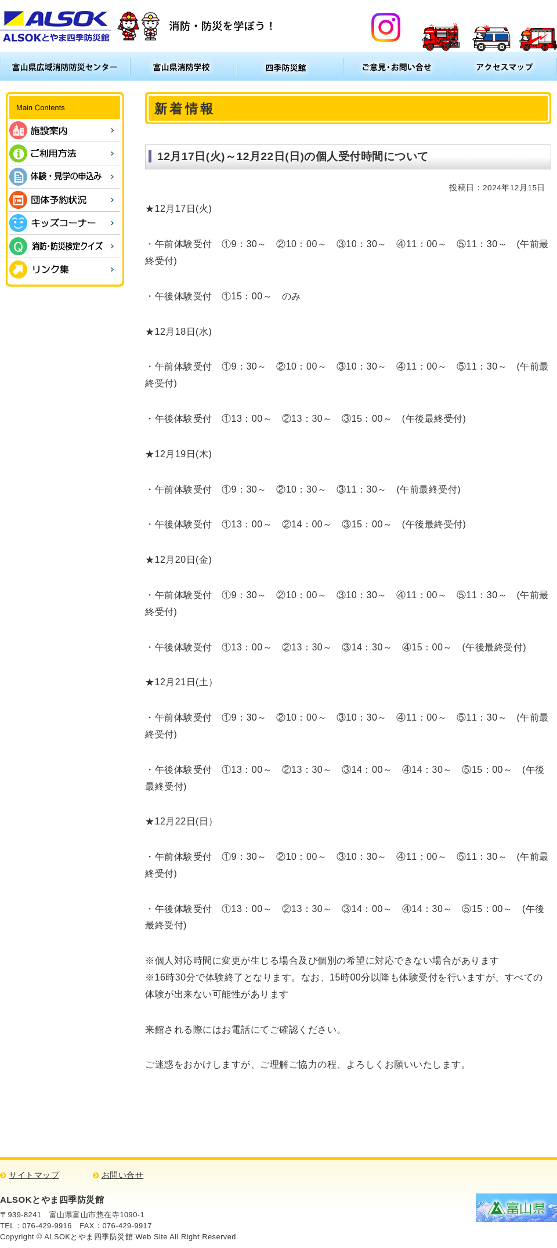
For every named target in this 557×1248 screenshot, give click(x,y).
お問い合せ (123, 1175)
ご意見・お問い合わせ (396, 66)
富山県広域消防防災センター (65, 66)
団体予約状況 (64, 200)
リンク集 (64, 269)
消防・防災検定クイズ (64, 246)
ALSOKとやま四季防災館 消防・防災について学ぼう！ (138, 26)
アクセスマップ (503, 66)
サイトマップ (34, 1175)
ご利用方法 (64, 153)
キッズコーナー (64, 223)
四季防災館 (290, 66)
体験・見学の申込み (64, 176)
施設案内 (64, 130)
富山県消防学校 (183, 66)
